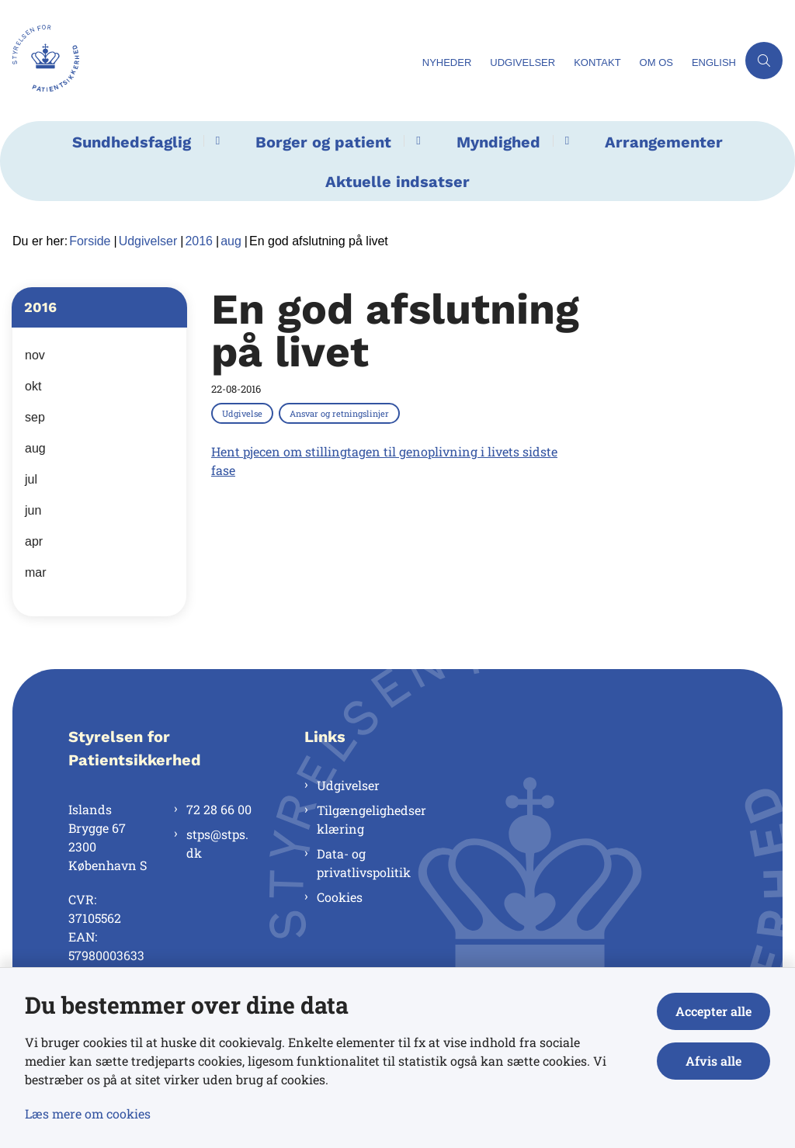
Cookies (340, 897)
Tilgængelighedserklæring (371, 819)
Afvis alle (713, 1061)
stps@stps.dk (217, 843)
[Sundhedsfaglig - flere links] (215, 141)
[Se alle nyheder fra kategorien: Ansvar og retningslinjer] (341, 413)
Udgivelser (348, 785)
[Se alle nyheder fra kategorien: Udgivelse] (243, 413)
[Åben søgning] (764, 60)
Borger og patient (323, 142)
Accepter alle (713, 1011)
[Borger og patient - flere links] (416, 141)
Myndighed (498, 142)
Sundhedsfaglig (131, 142)
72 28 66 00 (219, 809)
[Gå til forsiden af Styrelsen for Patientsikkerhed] (206, 60)
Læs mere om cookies (88, 1113)
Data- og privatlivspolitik (364, 862)
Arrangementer (664, 142)
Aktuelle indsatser (397, 181)
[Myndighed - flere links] (565, 141)
